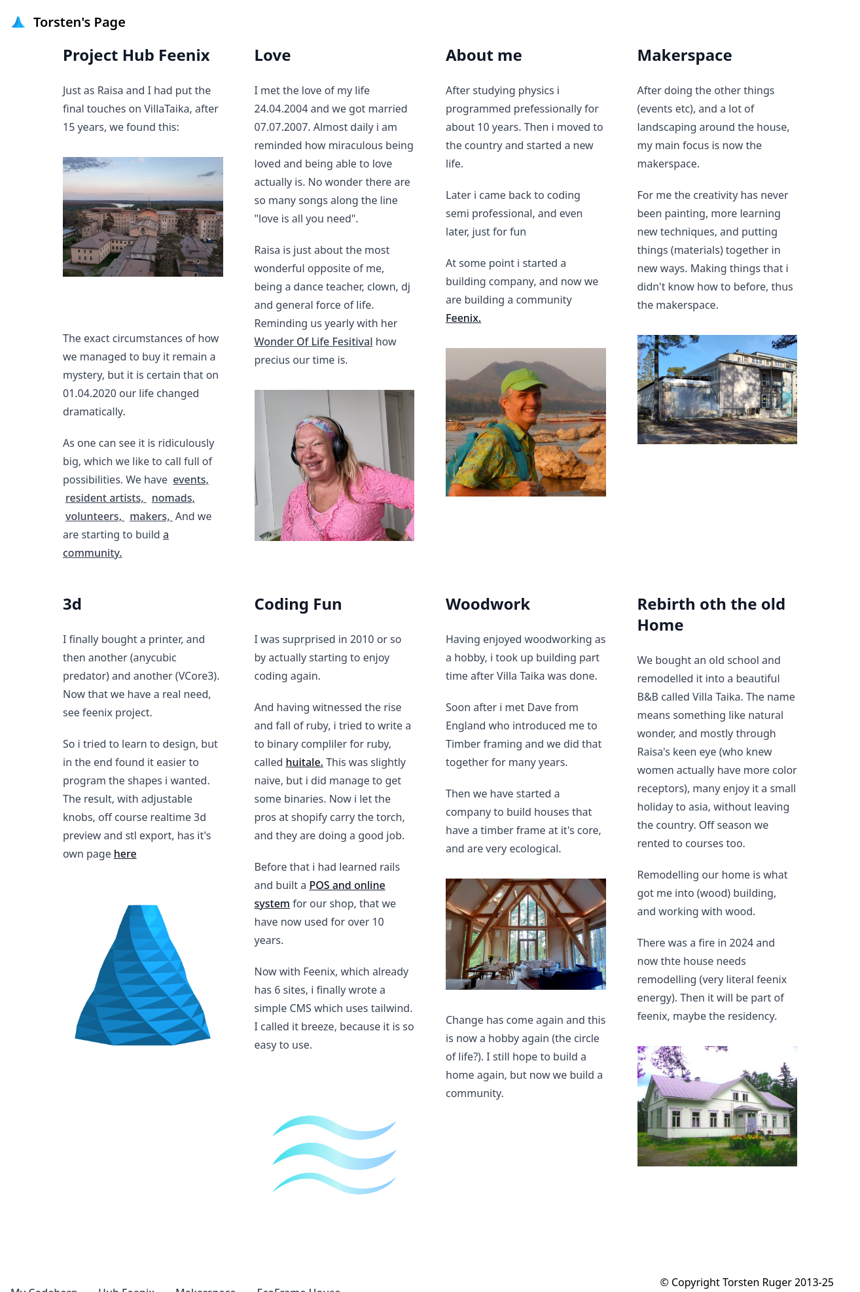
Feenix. (463, 318)
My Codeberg (43, 1273)
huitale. (304, 762)
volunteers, (94, 485)
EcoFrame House (299, 1273)
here (125, 854)
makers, (151, 485)
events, (191, 448)
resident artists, (106, 466)
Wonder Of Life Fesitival (314, 341)
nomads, (173, 466)
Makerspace (205, 1273)
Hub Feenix (126, 1273)
